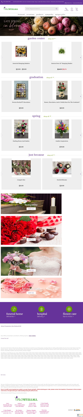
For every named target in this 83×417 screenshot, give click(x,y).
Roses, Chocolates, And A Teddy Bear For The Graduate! (61, 101)
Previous (2, 56)
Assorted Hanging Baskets (21, 62)
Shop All (50, 38)
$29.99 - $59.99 (21, 68)
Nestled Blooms (62, 179)
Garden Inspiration (62, 140)
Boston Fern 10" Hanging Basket (61, 62)
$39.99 (21, 107)
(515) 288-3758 (6, 1)
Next (80, 56)
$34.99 (21, 146)
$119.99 (62, 146)
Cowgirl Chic (21, 179)
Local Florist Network (69, 415)
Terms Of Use (53, 415)
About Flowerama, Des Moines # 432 (11, 272)
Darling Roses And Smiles (21, 140)
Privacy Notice (60, 415)
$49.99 (62, 107)
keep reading (32, 281)
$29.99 (62, 185)
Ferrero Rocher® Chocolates (21, 101)
